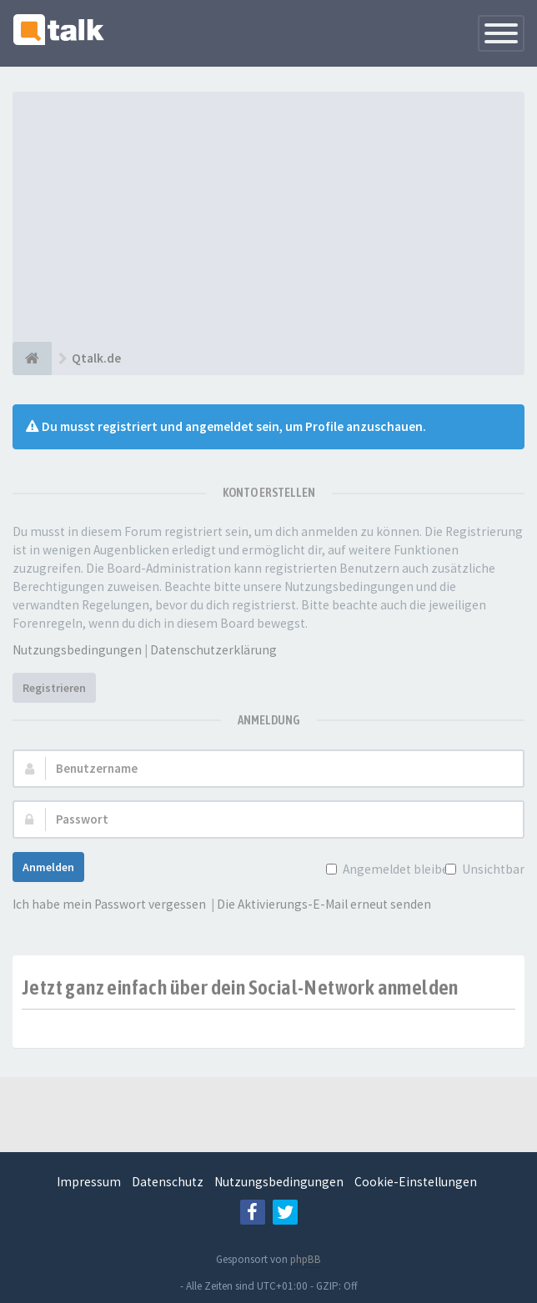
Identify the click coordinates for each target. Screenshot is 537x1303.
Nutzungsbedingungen (77, 650)
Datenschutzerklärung (213, 650)
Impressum (89, 1182)
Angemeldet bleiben (397, 869)
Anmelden (48, 867)
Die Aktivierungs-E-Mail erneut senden (324, 904)
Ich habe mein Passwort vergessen (109, 904)
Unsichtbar (491, 869)
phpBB (305, 1259)
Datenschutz (167, 1182)
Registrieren (54, 687)
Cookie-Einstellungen (415, 1182)
